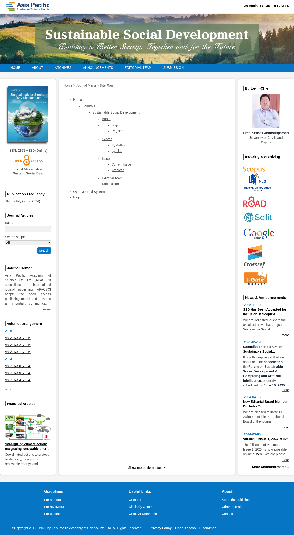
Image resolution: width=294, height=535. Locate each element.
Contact (227, 514)
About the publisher (236, 500)
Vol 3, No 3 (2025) (18, 338)
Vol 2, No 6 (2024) (18, 366)
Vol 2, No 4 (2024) (18, 380)
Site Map (106, 85)
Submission (173, 67)
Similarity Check (140, 507)
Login (265, 6)
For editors (52, 514)
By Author (119, 145)
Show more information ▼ (147, 467)
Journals (251, 6)
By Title (117, 151)
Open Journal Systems (89, 192)
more (47, 309)
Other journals (232, 507)
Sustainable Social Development (116, 112)
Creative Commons (143, 514)
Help (76, 197)
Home (15, 67)
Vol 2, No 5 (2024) (18, 373)
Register (281, 6)
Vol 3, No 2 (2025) (18, 345)
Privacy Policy (161, 528)
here (259, 454)
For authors (52, 500)
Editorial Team (138, 67)
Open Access (185, 528)
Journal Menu (86, 85)
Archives (63, 67)
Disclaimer (207, 528)
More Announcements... (270, 467)
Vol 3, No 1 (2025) (18, 352)
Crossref (135, 500)
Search (107, 139)
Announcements (98, 67)
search (44, 250)
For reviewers (54, 507)
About (106, 119)
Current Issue (121, 164)
